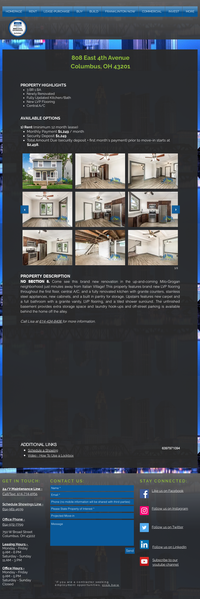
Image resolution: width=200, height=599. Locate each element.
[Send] (130, 551)
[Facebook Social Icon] (144, 493)
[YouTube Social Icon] (144, 561)
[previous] (24, 209)
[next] (176, 209)
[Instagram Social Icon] (144, 510)
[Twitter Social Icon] (144, 527)
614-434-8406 (51, 321)
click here (110, 584)
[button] (190, 11)
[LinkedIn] (144, 544)
